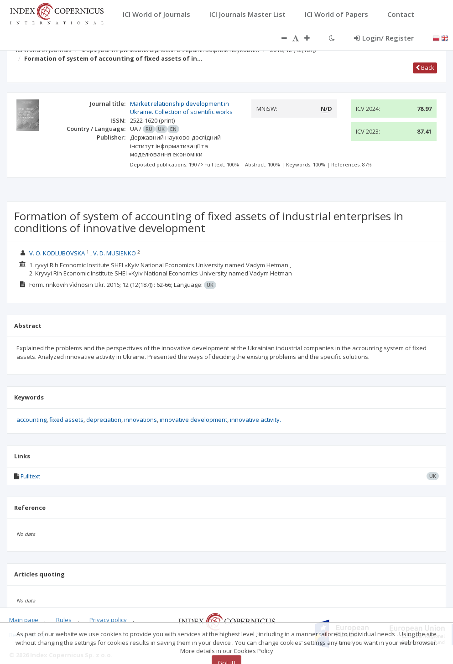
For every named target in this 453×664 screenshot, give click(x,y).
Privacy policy (108, 620)
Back (425, 67)
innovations (140, 419)
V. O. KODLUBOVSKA (57, 253)
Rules (64, 620)
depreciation (103, 419)
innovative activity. (255, 419)
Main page (23, 620)
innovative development (193, 419)
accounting (31, 419)
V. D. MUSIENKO (114, 253)
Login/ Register (384, 37)
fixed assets (66, 419)
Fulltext (30, 476)
